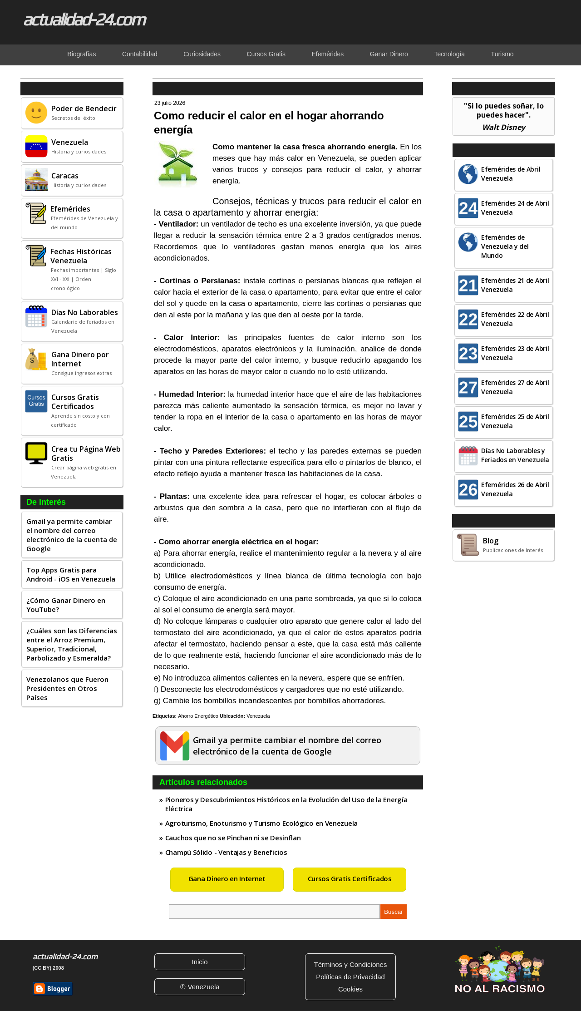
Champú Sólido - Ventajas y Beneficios (226, 852)
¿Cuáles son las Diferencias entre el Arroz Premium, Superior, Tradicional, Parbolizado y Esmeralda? (71, 644)
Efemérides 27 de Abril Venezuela (515, 387)
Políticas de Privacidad (350, 977)
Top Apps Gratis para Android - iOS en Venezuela (70, 574)
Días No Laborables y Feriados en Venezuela (515, 455)
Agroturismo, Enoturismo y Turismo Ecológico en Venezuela (261, 823)
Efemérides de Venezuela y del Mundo (505, 246)
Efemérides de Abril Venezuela (510, 173)
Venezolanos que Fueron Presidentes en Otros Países (67, 688)
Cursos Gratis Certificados (350, 878)
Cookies (350, 989)
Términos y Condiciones (350, 964)
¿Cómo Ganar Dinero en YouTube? (65, 605)
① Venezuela (199, 987)
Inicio (199, 962)
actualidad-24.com (83, 19)
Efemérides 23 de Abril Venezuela (515, 353)
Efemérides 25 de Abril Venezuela (515, 421)
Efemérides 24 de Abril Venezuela (515, 208)
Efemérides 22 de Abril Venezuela (515, 319)
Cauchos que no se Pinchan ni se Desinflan (233, 837)
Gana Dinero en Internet (227, 878)
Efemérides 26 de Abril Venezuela (515, 489)
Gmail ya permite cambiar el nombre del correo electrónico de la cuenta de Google (71, 535)
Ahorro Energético (198, 716)
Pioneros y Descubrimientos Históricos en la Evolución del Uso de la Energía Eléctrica (286, 804)
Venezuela (258, 716)
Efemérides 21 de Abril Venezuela (515, 285)
